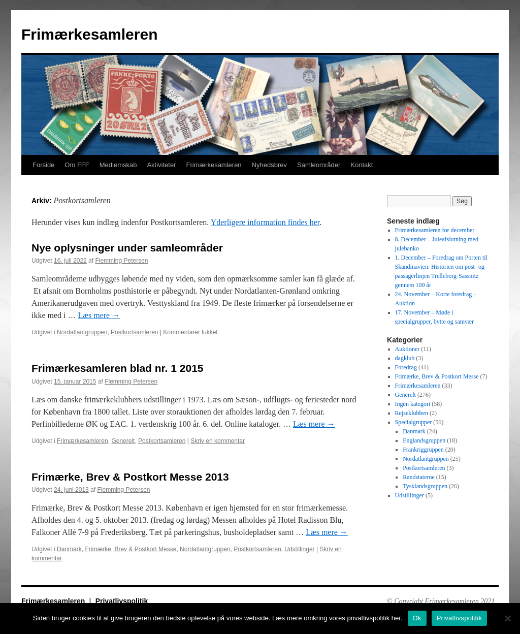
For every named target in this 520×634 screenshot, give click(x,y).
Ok (417, 618)
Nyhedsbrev (269, 165)
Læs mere (99, 315)
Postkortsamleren (134, 332)
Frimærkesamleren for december (435, 230)
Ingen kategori (413, 403)
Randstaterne (419, 477)
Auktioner (407, 349)
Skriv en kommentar (217, 441)
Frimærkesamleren (89, 34)
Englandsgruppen (424, 440)
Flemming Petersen (121, 260)
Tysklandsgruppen (425, 486)
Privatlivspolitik (121, 601)
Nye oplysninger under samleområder (127, 247)
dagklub (405, 358)
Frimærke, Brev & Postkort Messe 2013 (130, 477)
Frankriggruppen (423, 449)
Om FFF (76, 165)
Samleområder (318, 165)
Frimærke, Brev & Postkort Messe (130, 549)
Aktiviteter (161, 165)
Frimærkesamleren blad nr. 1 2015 (117, 368)
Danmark (69, 549)
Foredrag (406, 367)
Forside (43, 165)
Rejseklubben (411, 413)
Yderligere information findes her (265, 222)
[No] (507, 618)
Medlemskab (118, 165)
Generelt (123, 441)
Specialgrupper (413, 422)
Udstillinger (299, 549)
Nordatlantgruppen (82, 332)
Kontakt (361, 165)
